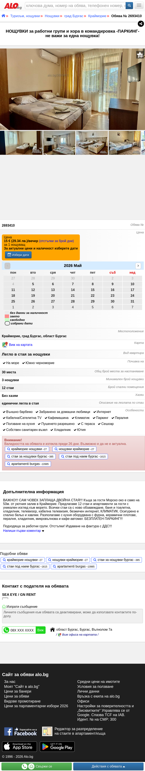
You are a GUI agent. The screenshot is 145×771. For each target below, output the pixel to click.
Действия (108, 766)
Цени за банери (17, 691)
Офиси (83, 701)
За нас (9, 682)
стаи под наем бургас (81, 456)
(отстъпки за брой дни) (56, 241)
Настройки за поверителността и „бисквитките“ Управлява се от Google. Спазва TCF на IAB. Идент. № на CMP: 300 (105, 712)
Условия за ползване (95, 687)
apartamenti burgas (25, 464)
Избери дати (18, 255)
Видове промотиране (22, 701)
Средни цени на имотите (98, 682)
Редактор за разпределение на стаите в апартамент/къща (73, 731)
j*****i (5, 598)
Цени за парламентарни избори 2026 (36, 706)
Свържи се (37, 766)
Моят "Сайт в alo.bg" (21, 687)
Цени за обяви (16, 696)
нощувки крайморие (74, 449)
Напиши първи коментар (23, 530)
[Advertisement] (72, 186)
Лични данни (88, 691)
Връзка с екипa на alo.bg (98, 696)
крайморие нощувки (26, 449)
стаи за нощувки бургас (29, 456)
